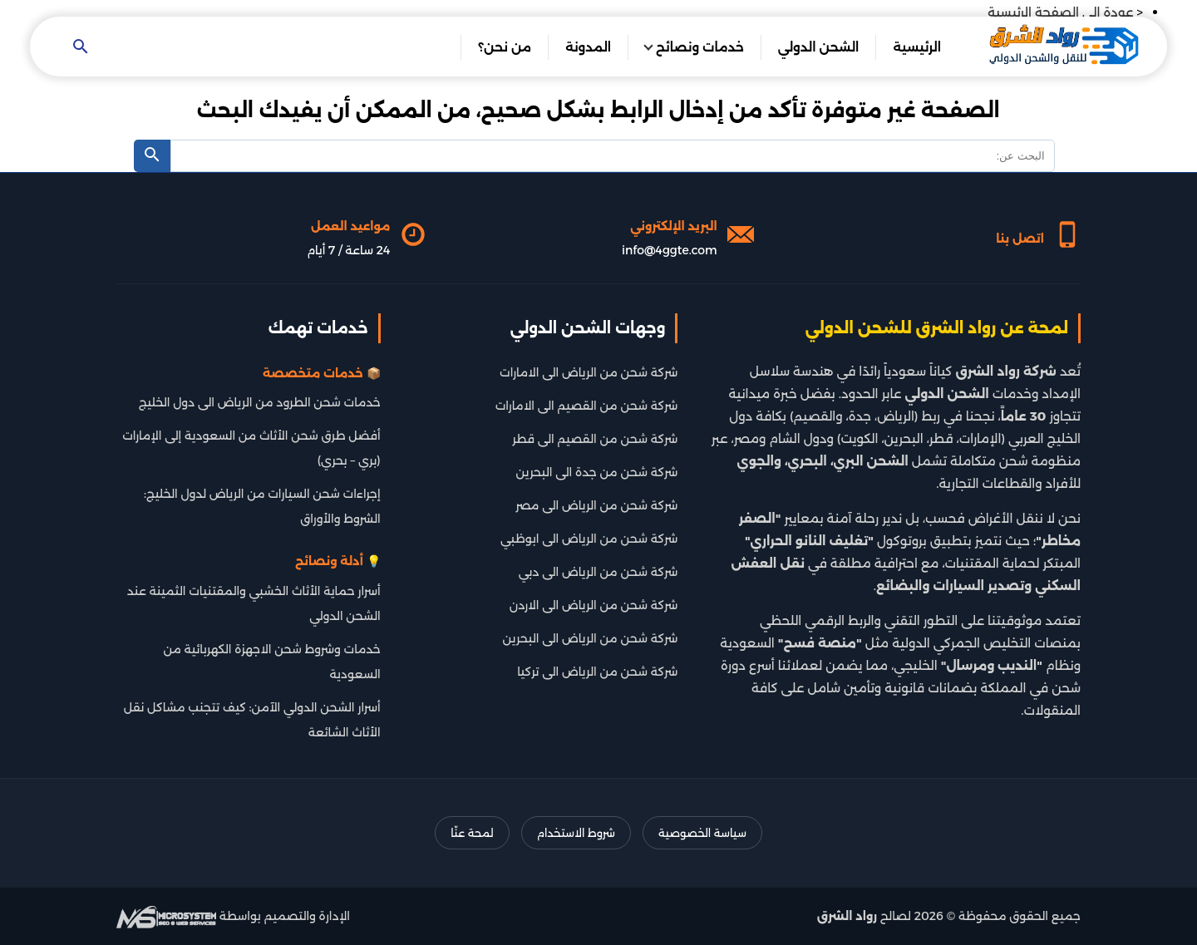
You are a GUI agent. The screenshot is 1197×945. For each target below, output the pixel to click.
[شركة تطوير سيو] (166, 915)
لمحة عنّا (472, 832)
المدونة (588, 47)
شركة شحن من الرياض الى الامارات (588, 372)
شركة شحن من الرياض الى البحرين (590, 638)
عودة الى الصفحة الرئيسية (1060, 12)
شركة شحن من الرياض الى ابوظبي (588, 538)
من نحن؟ (504, 47)
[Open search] (81, 48)
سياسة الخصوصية (702, 832)
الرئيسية (917, 47)
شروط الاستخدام (576, 832)
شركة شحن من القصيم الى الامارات (586, 405)
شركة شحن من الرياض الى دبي (598, 571)
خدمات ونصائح (700, 47)
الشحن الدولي (819, 47)
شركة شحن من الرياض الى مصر (596, 505)
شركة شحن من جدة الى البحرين (597, 472)
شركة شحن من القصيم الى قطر (594, 438)
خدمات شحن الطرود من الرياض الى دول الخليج (260, 402)
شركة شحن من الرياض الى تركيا (597, 671)
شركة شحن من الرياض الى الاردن (593, 605)
